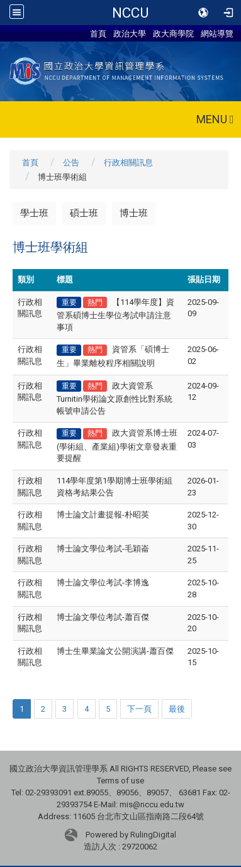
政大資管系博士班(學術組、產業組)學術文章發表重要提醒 (117, 445)
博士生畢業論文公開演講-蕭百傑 (115, 651)
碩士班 (84, 213)
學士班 (34, 213)
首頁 (98, 33)
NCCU (130, 12)
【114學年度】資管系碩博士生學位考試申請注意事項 (115, 314)
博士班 (134, 213)
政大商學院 (173, 33)
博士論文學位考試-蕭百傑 (103, 617)
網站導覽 (217, 33)
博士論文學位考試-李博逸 (103, 582)
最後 (177, 709)
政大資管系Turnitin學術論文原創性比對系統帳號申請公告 (114, 398)
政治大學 (129, 33)
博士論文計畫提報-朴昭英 (103, 514)
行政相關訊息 (128, 162)
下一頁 (139, 709)
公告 (71, 162)
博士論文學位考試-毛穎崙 (103, 548)
